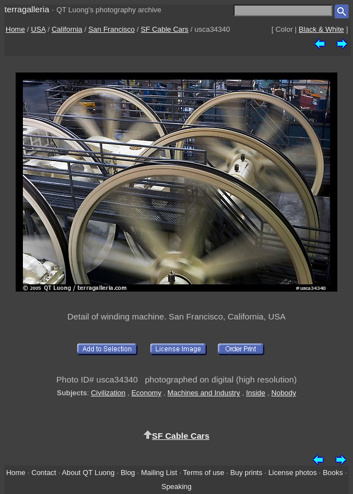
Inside (255, 393)
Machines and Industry (204, 393)
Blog (128, 472)
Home (15, 29)
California (66, 29)
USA (38, 29)
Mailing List (159, 472)
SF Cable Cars (164, 29)
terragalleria (26, 9)
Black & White (321, 29)
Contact (43, 472)
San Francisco (111, 29)
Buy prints (246, 472)
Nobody (284, 393)
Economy (146, 393)
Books (333, 472)
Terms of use (204, 472)
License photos (292, 472)
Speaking (176, 486)
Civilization (108, 393)
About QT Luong (88, 472)
